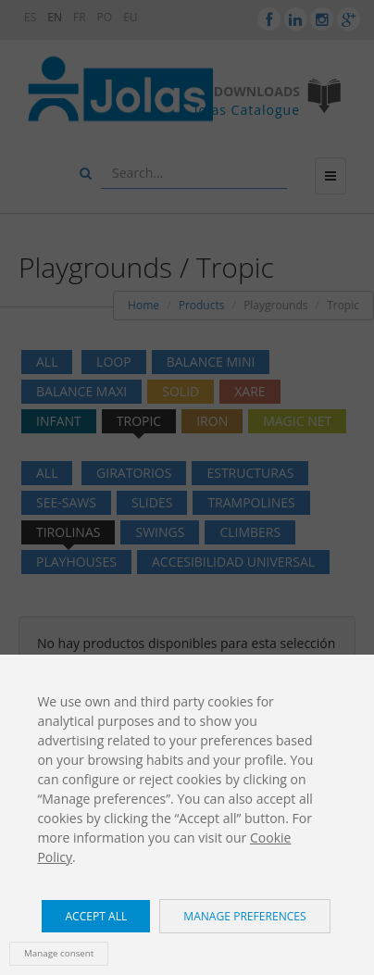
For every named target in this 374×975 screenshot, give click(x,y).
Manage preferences (244, 916)
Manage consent (59, 953)
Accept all (96, 916)
